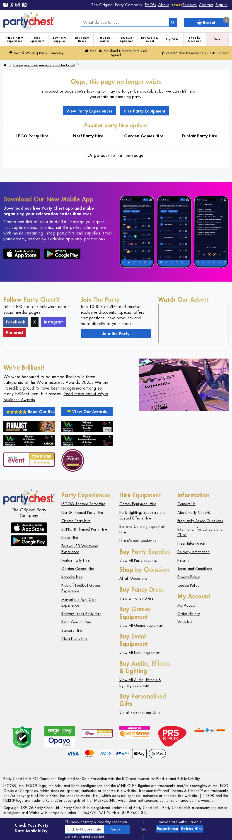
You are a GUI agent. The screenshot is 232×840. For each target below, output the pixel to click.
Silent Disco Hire (74, 639)
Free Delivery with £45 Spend (116, 53)
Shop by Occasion (194, 39)
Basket (213, 21)
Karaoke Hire (71, 577)
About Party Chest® (193, 512)
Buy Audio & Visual (149, 39)
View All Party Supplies (138, 560)
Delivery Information (193, 552)
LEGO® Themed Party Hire (83, 504)
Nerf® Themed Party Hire (82, 512)
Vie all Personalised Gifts (139, 712)
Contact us (72, 837)
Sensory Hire (71, 630)
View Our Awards (87, 411)
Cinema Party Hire (76, 521)
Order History (188, 613)
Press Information (191, 543)
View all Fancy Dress (136, 598)
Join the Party (115, 333)
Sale (217, 39)
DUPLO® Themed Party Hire (84, 529)
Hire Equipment (37, 39)
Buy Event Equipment (127, 39)
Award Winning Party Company (36, 53)
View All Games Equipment (141, 625)
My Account (187, 605)
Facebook (15, 322)
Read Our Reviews (30, 411)
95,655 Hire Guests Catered (196, 53)
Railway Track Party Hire (81, 613)
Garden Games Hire (77, 568)
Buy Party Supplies (59, 39)
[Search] (173, 22)
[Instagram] (17, 5)
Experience (167, 828)
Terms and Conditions (195, 568)
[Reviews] (184, 4)
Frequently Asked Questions (200, 521)
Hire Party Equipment (144, 111)
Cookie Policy (188, 585)
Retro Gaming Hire (76, 622)
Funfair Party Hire (75, 560)
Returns (183, 560)
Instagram (54, 322)
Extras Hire (192, 828)
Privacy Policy (188, 577)
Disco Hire (69, 537)
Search (117, 829)
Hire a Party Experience (14, 39)
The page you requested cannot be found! (44, 65)
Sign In (221, 4)
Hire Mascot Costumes (137, 540)
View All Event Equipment (139, 652)
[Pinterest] (24, 5)
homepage (133, 155)
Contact (206, 4)
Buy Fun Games (104, 39)
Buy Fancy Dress (82, 39)
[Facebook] (5, 5)
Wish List (184, 622)
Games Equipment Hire (137, 504)
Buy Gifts (172, 39)
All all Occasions (133, 578)
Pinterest (14, 332)
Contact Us (186, 504)
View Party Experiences (89, 111)
